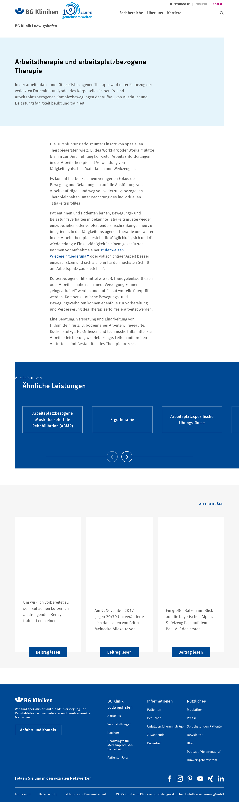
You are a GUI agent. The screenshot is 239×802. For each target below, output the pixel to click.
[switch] (222, 13)
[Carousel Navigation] (119, 451)
